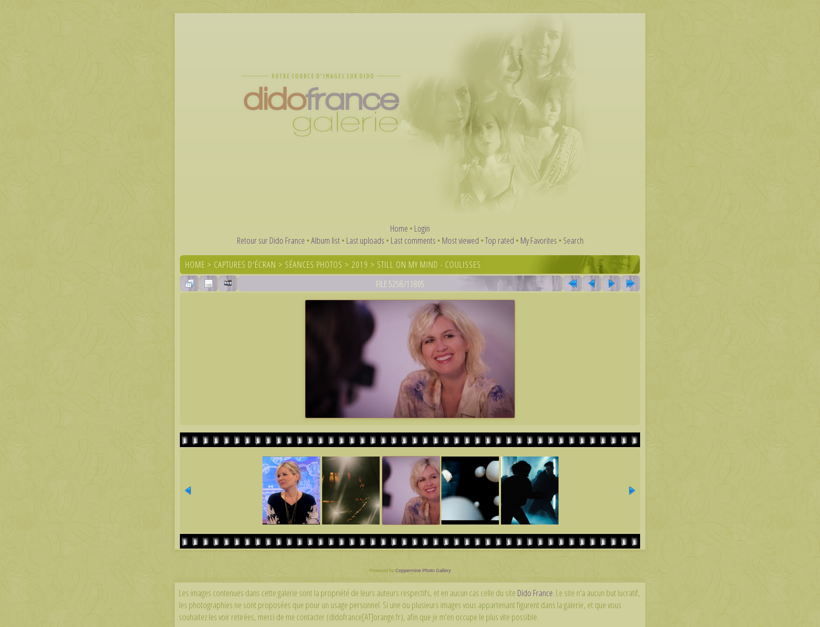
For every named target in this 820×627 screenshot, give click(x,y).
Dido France (535, 593)
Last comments (413, 240)
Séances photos (314, 264)
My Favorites (538, 240)
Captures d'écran (245, 264)
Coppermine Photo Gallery (423, 570)
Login (422, 228)
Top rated (499, 240)
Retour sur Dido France (271, 240)
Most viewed (460, 240)
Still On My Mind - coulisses (429, 264)
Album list (325, 240)
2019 (359, 264)
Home (399, 228)
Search (573, 240)
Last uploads (365, 240)
